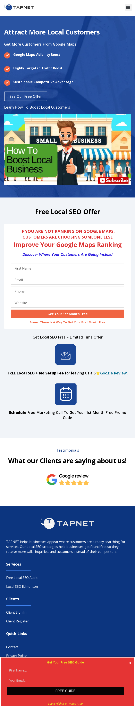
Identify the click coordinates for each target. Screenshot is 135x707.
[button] (128, 7)
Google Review (113, 373)
